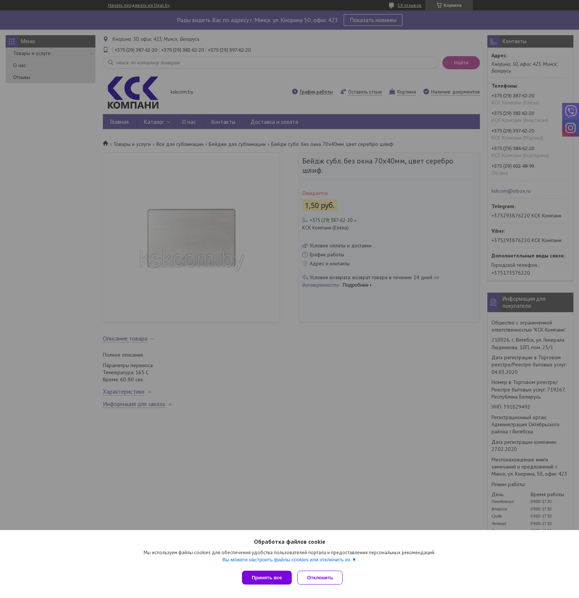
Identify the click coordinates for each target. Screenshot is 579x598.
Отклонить (322, 577)
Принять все (267, 577)
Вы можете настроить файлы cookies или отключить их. (287, 561)
